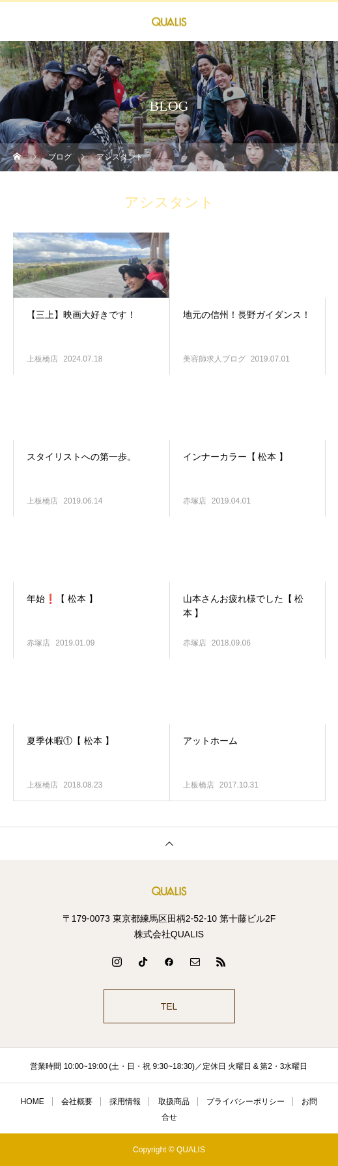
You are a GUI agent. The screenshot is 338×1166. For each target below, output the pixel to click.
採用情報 (125, 1101)
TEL (169, 1006)
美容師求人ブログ (214, 358)
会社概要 (76, 1101)
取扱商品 (174, 1101)
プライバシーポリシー (245, 1101)
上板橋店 (42, 358)
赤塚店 (194, 500)
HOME (32, 1101)
